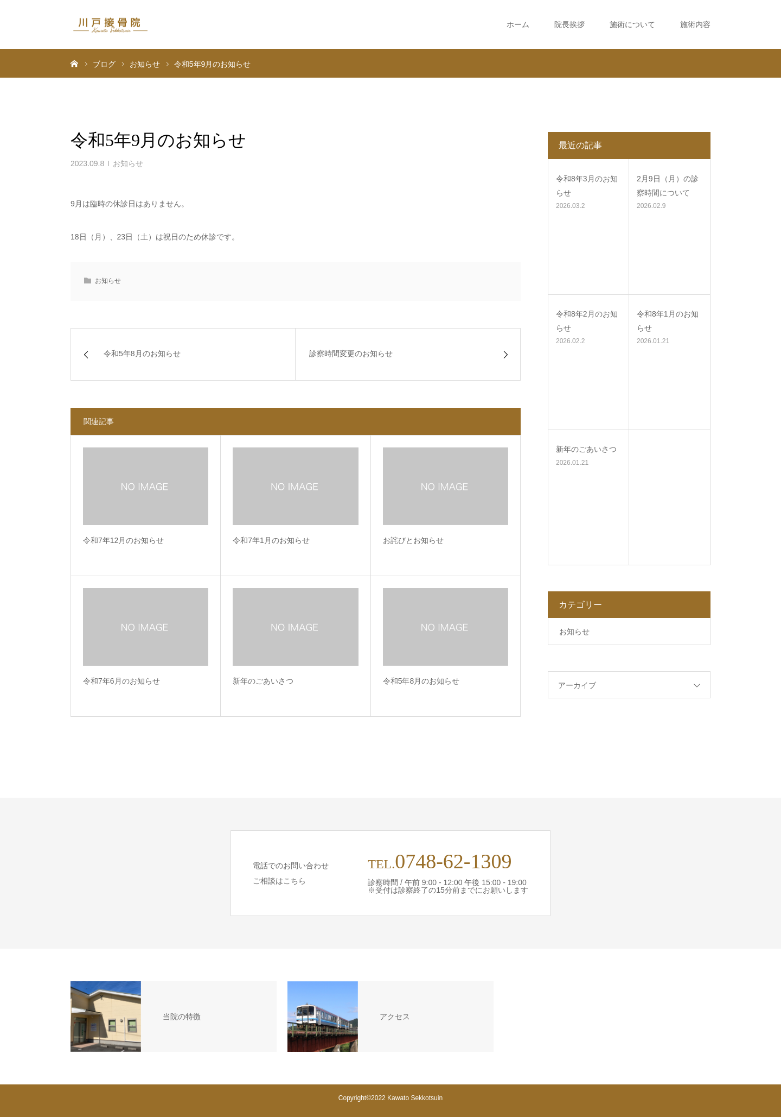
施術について (632, 24)
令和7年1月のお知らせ (271, 540)
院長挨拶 (569, 24)
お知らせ (128, 163)
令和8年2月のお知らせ (587, 321)
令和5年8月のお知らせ (421, 681)
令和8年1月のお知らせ (668, 321)
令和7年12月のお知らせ (123, 540)
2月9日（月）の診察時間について (668, 185)
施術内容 (695, 24)
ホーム (518, 24)
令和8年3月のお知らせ (587, 185)
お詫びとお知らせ (413, 540)
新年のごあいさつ (263, 681)
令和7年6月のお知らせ (121, 681)
